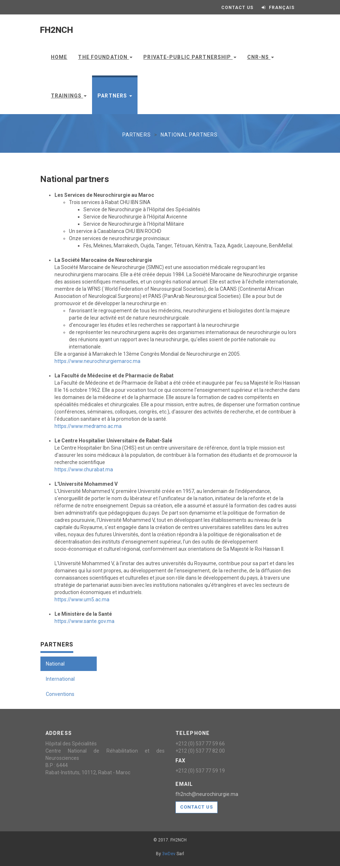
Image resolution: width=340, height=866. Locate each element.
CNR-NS (260, 57)
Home (59, 57)
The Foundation (105, 57)
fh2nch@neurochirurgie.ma (206, 794)
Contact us (196, 807)
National (55, 664)
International (60, 679)
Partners (114, 96)
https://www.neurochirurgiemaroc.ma (97, 361)
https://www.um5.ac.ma (82, 599)
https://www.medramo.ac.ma (88, 426)
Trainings (69, 96)
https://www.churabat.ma (84, 469)
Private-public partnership (189, 57)
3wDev (168, 853)
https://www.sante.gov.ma (84, 621)
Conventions (60, 694)
